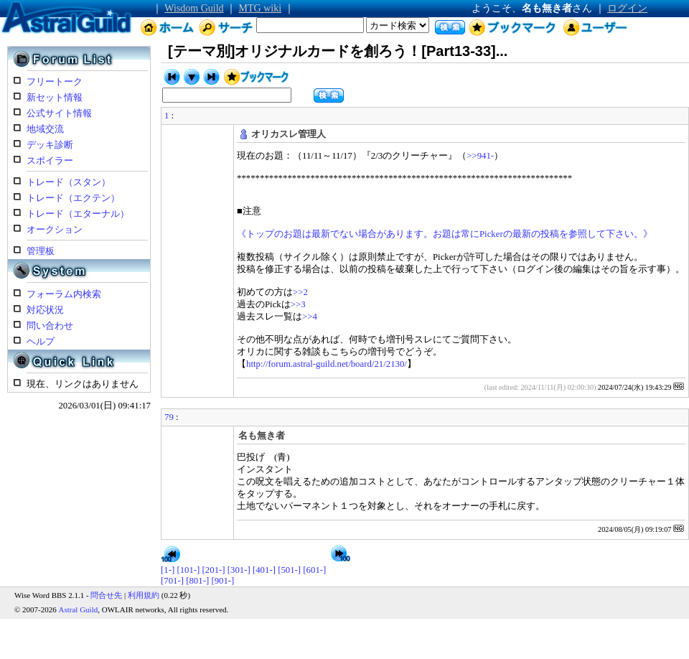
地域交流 (45, 129)
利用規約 (143, 595)
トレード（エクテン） (73, 198)
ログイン (627, 8)
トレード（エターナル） (78, 214)
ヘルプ (41, 342)
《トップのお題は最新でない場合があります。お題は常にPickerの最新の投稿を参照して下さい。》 (444, 234)
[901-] (222, 581)
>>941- (480, 156)
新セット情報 (55, 98)
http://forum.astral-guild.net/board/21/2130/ (326, 364)
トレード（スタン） (69, 182)
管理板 (41, 251)
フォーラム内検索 (64, 294)
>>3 (298, 304)
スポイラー (50, 161)
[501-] (289, 570)
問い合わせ (50, 326)
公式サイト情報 (59, 113)
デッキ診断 (50, 145)
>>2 (300, 292)
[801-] (197, 581)
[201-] (213, 570)
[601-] (314, 570)
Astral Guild (78, 609)
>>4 (309, 317)
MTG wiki (260, 8)
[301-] (239, 570)
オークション (55, 230)
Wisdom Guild (193, 8)
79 (169, 417)
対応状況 (45, 310)
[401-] (264, 570)
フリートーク (55, 82)
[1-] (167, 570)
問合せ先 (106, 595)
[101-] (188, 570)
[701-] (172, 581)
